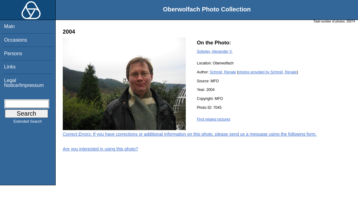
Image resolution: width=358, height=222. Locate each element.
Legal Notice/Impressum (24, 83)
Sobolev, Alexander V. (215, 51)
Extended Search (28, 123)
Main (9, 26)
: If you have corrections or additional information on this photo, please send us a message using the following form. (190, 134)
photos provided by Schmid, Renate (267, 72)
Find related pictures (213, 119)
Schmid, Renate (223, 72)
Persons (13, 53)
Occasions (15, 40)
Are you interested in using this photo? (100, 148)
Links (9, 66)
